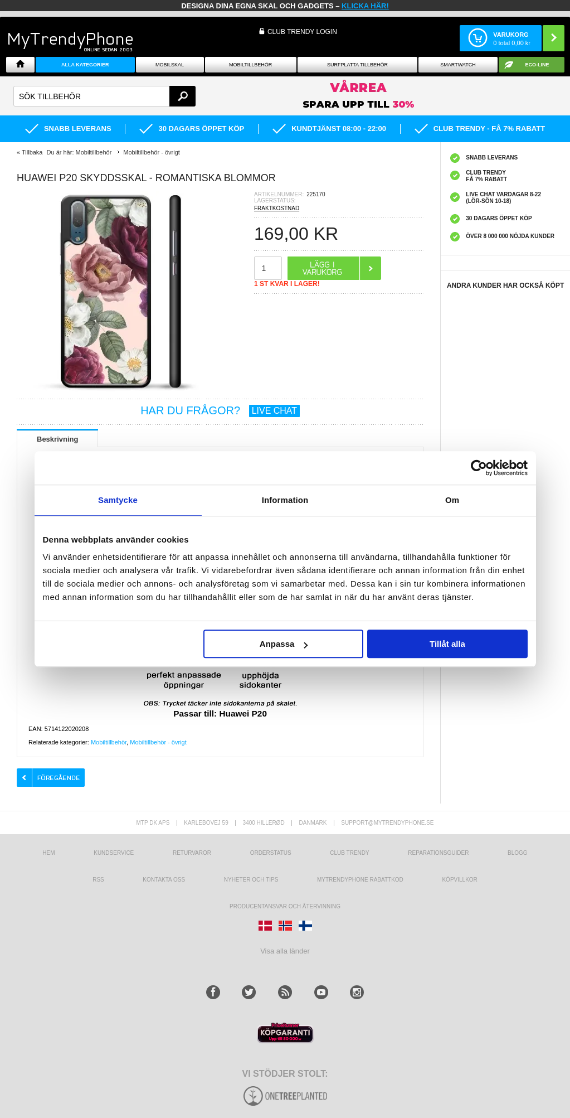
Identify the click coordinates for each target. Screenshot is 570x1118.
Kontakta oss (164, 880)
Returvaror (192, 853)
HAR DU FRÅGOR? (220, 410)
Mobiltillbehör (250, 64)
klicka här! (365, 6)
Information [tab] (285, 500)
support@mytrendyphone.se (387, 823)
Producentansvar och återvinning (285, 906)
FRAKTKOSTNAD (276, 208)
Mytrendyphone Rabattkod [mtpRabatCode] (360, 880)
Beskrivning (57, 439)
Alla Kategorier (85, 64)
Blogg (518, 853)
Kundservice (114, 853)
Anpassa (284, 643)
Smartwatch (457, 64)
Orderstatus (270, 853)
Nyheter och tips (251, 880)
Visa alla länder (285, 951)
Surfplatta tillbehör (357, 64)
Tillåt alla (447, 643)
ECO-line (537, 64)
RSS (98, 880)
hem (48, 853)
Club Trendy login (302, 32)
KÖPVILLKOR (459, 880)
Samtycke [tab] (118, 500)
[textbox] (104, 96)
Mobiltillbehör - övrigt (158, 742)
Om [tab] (452, 500)
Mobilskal (169, 64)
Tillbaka (32, 152)
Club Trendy (349, 853)
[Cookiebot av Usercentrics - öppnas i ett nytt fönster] (479, 467)
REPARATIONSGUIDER (438, 853)
